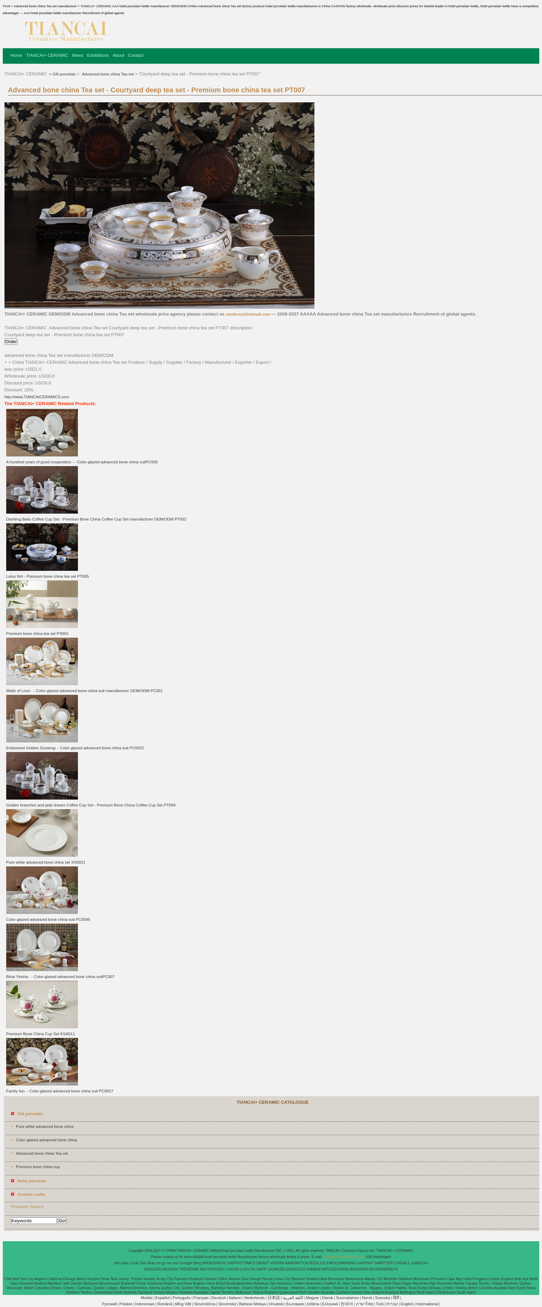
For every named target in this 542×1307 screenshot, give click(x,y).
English (407, 1304)
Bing (197, 1263)
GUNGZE (276, 1269)
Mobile (146, 1298)
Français (201, 1298)
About (118, 55)
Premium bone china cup (38, 1167)
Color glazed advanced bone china (46, 1140)
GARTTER (383, 1263)
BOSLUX (318, 1263)
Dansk (327, 1298)
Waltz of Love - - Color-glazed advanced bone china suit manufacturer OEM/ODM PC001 (84, 691)
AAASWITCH (296, 1263)
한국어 (347, 1304)
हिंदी (396, 1298)
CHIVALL (402, 1263)
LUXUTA (247, 1269)
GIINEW (313, 1269)
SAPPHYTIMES (241, 1263)
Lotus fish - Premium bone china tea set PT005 (47, 576)
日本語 (274, 1298)
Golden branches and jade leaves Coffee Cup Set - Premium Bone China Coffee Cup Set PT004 (90, 805)
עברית (392, 1304)
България (295, 1304)
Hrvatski (276, 1304)
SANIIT (262, 1263)
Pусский (109, 1304)
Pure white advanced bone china (44, 1126)
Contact (135, 55)
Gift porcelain (64, 74)
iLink (134, 1263)
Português (181, 1298)
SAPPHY (365, 1263)
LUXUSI (232, 1269)
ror (169, 1263)
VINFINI (277, 1263)
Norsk (367, 1298)
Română (164, 1304)
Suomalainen (347, 1298)
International (427, 1304)
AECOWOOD (212, 1269)
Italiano (235, 1298)
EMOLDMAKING (341, 1263)
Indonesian (144, 1304)
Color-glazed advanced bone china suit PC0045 (48, 919)
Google (186, 1263)
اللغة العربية (293, 1298)
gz (164, 1263)
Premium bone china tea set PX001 (37, 633)
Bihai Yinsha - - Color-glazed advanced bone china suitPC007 (60, 977)
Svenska (382, 1298)
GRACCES (295, 1269)
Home (16, 55)
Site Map (147, 1263)
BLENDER (359, 1269)
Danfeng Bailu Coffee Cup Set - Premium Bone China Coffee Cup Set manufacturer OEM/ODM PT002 (96, 519)
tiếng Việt (183, 1304)
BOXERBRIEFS (384, 1269)
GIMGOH (419, 1263)
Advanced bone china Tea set (107, 74)
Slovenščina (204, 1304)
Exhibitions (98, 55)
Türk (380, 1304)
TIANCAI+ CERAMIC (47, 55)
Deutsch (218, 1298)
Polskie (125, 1304)
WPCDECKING (335, 1269)
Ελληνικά (330, 1304)
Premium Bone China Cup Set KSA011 (40, 1034)
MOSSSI (170, 1269)
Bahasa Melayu (252, 1304)
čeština (313, 1304)
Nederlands (254, 1298)
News (77, 55)
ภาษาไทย (364, 1304)
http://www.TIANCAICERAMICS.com (36, 397)
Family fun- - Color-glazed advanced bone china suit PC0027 (59, 1091)
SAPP (261, 1269)
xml (175, 1263)
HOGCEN (152, 1269)
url (158, 1263)
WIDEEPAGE (214, 1263)
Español (162, 1298)
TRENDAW (189, 1269)
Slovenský (227, 1304)
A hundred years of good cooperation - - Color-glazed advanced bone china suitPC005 (82, 462)
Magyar (312, 1298)
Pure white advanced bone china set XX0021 (46, 862)
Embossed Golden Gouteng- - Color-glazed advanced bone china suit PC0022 (75, 748)
